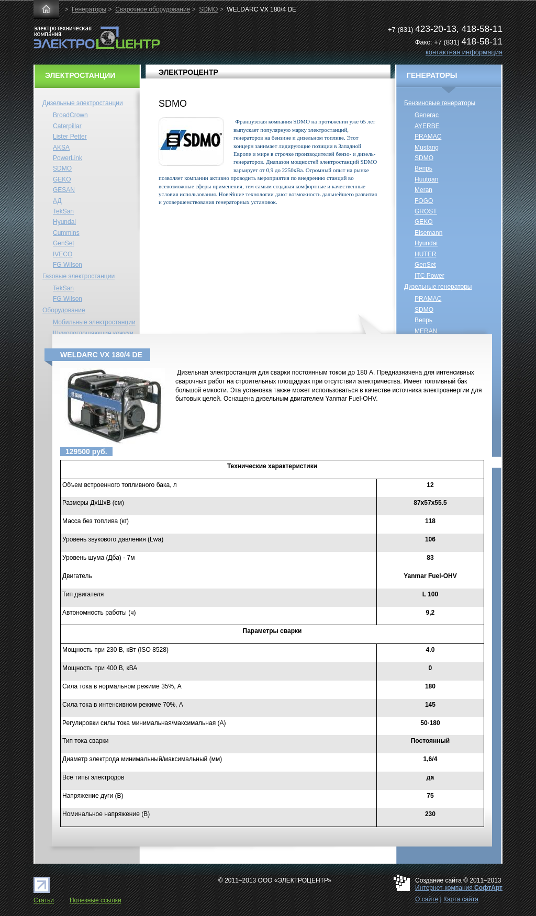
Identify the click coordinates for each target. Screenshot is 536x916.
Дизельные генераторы (438, 286)
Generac (427, 115)
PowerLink (67, 158)
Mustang (427, 147)
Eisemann (428, 232)
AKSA (61, 147)
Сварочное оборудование (152, 9)
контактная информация (464, 52)
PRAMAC (428, 136)
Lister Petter (70, 136)
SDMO (208, 9)
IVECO (62, 254)
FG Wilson (67, 264)
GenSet (63, 243)
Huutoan (426, 179)
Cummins (66, 232)
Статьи (44, 900)
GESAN (64, 190)
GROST (426, 211)
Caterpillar (67, 126)
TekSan (63, 211)
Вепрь (423, 168)
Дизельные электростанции (82, 103)
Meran (423, 190)
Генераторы (89, 9)
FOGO (424, 201)
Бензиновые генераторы (439, 103)
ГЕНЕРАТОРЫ (432, 75)
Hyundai (64, 221)
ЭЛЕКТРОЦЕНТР (188, 72)
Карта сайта (460, 899)
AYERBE (427, 126)
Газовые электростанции (78, 276)
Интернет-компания (458, 887)
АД (57, 201)
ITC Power (429, 275)
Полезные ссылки (95, 900)
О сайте (426, 899)
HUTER (425, 254)
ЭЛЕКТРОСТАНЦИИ (80, 75)
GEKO (62, 179)
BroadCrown (70, 115)
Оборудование (63, 310)
